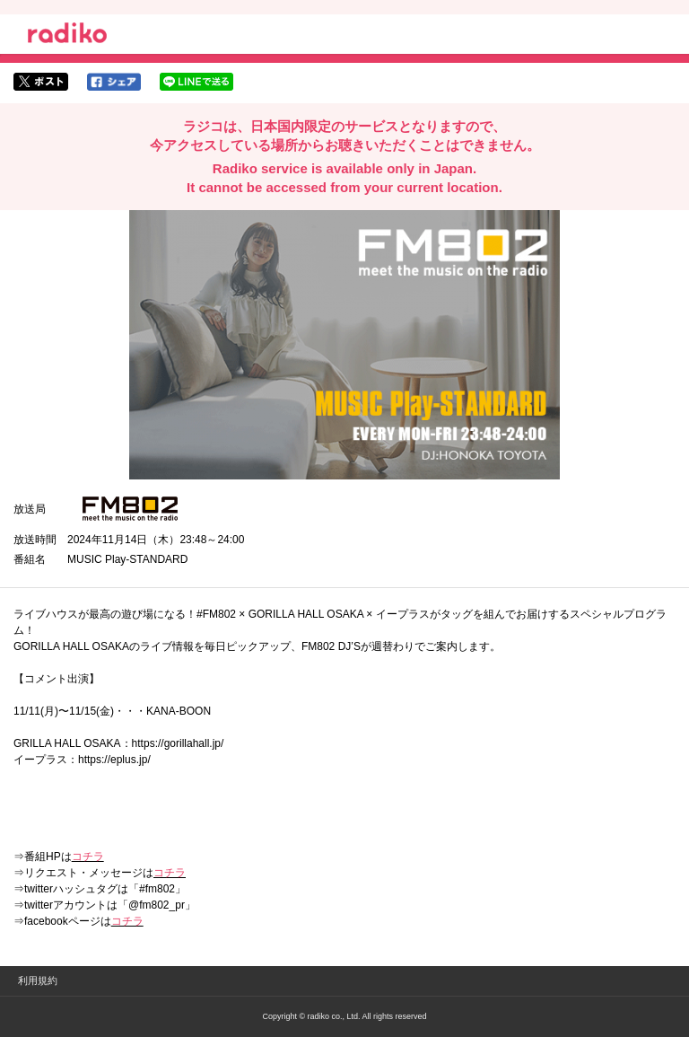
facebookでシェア (114, 82)
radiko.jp (67, 35)
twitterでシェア (40, 82)
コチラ (88, 856)
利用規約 (37, 980)
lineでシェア (196, 82)
